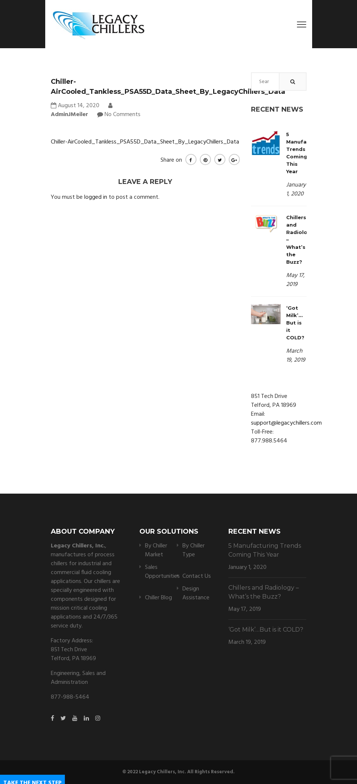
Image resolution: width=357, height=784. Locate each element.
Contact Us (196, 576)
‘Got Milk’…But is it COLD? (295, 322)
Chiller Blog (158, 598)
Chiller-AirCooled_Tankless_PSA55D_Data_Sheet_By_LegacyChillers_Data (145, 142)
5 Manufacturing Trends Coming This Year (264, 550)
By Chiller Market (156, 550)
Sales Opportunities (162, 572)
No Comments (123, 114)
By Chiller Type (193, 550)
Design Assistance (195, 593)
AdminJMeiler (81, 110)
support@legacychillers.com (286, 423)
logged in (95, 197)
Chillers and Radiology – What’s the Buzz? (263, 592)
